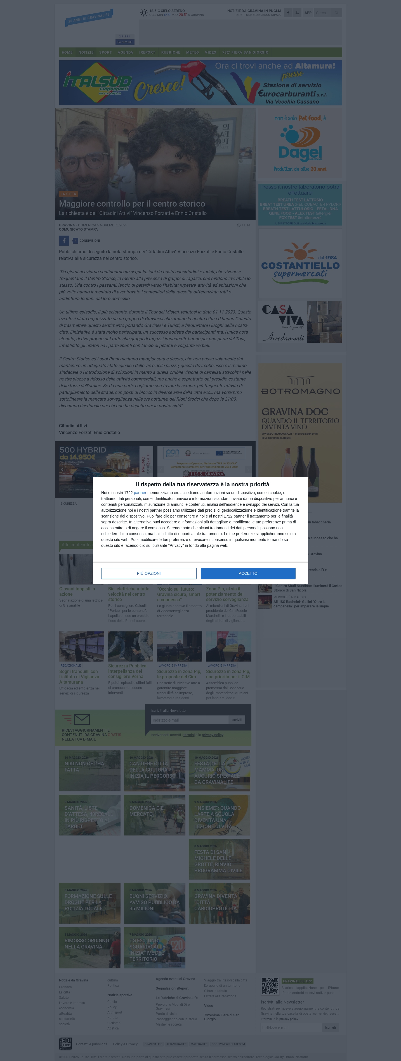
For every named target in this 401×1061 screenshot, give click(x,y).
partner (140, 493)
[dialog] (200, 530)
